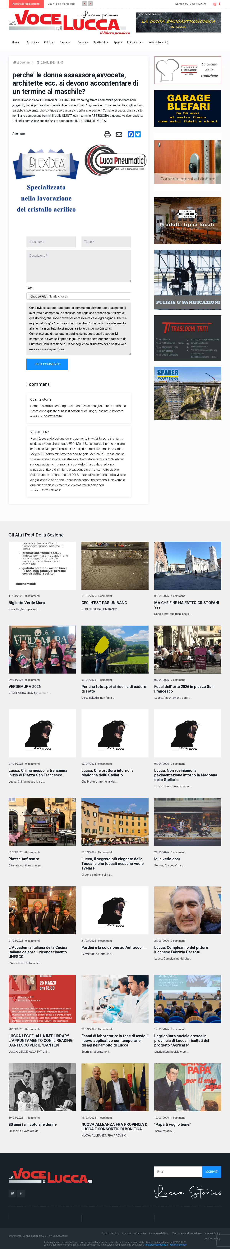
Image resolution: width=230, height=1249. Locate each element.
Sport (117, 43)
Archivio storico (178, 1245)
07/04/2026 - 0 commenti (24, 764)
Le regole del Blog (159, 1233)
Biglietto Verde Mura (27, 603)
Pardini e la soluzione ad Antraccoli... (113, 947)
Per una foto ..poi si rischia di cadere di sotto (113, 689)
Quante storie (40, 399)
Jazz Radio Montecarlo (61, 4)
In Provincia (135, 43)
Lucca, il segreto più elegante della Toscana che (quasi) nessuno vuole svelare (112, 863)
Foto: (29, 288)
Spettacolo (100, 43)
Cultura (83, 43)
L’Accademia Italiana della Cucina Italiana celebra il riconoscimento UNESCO (38, 952)
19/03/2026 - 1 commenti (24, 1118)
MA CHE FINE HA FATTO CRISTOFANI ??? (186, 605)
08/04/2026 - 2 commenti (169, 680)
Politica (49, 43)
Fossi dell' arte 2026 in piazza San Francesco (184, 689)
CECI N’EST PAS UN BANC (104, 603)
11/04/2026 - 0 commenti (24, 596)
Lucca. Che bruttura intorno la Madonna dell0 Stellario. (107, 773)
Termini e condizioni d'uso (187, 1233)
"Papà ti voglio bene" (172, 1124)
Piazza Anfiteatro (24, 859)
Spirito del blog (110, 1233)
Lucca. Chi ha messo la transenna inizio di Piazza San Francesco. (38, 773)
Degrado (65, 43)
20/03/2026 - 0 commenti (24, 1029)
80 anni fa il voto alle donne (33, 1124)
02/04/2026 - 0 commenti (97, 764)
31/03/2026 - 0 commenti (24, 852)
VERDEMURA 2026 (25, 686)
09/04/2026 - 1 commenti (97, 680)
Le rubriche (155, 43)
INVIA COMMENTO (47, 364)
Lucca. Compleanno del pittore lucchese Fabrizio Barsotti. (181, 950)
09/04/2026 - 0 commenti (24, 680)
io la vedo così (167, 859)
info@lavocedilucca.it (156, 1245)
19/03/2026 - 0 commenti (169, 1029)
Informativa (140, 1233)
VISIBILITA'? (39, 432)
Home (15, 43)
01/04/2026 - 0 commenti (169, 764)
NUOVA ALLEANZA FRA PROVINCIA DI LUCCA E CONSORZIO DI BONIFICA (114, 1127)
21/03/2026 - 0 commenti (97, 852)
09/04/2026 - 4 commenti (169, 596)
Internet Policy (212, 1233)
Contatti (126, 1233)
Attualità (33, 43)
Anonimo (18, 133)
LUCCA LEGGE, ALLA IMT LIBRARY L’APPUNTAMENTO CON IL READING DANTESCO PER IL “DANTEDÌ (41, 1040)
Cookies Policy (212, 1238)
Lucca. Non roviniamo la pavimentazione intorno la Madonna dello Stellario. (185, 775)
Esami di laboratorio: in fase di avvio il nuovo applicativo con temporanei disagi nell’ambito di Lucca (114, 1040)
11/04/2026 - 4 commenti (97, 596)
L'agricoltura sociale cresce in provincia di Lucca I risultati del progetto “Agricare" (181, 1040)
